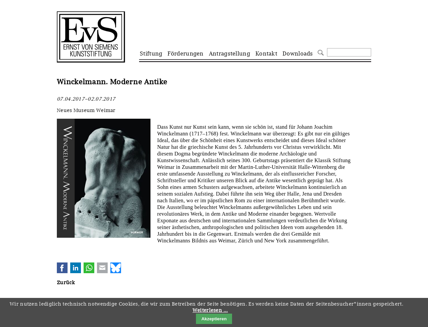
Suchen (320, 52)
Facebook (62, 267)
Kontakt (266, 53)
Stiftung (151, 53)
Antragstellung (229, 53)
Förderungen (185, 53)
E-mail (102, 267)
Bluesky (115, 267)
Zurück (66, 283)
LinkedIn (75, 267)
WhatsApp (89, 267)
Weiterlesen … (210, 310)
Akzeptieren (214, 318)
